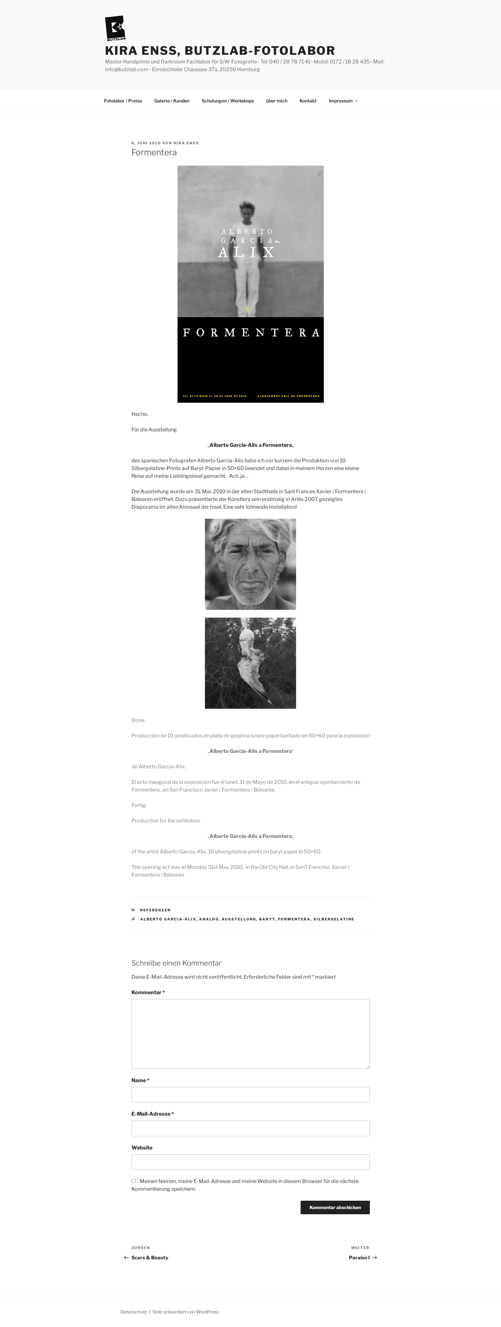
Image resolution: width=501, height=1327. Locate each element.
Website (141, 1148)
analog (209, 919)
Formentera (294, 919)
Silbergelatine (333, 919)
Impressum (344, 100)
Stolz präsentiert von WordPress (185, 1311)
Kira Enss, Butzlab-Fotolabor (220, 50)
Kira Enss (186, 143)
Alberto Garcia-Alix (168, 919)
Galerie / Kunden (171, 100)
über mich (276, 100)
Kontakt (308, 100)
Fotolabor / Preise (123, 100)
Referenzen (155, 910)
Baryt (267, 919)
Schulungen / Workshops (228, 100)
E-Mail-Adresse (152, 1114)
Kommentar (148, 992)
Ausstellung (239, 919)
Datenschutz (133, 1311)
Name (140, 1080)
